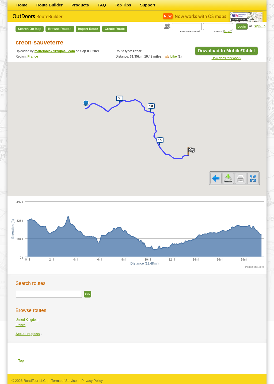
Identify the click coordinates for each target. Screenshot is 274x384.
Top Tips (123, 5)
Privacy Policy (92, 381)
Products (80, 5)
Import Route (88, 29)
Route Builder (49, 5)
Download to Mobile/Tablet (226, 50)
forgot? (227, 31)
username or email (190, 31)
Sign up (259, 26)
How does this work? (226, 58)
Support (147, 5)
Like (173, 56)
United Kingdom (27, 320)
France (33, 56)
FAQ (102, 5)
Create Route (115, 29)
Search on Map (29, 29)
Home (22, 5)
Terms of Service (64, 381)
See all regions (28, 334)
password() (222, 31)
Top (21, 361)
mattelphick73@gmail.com (55, 51)
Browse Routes (59, 29)
